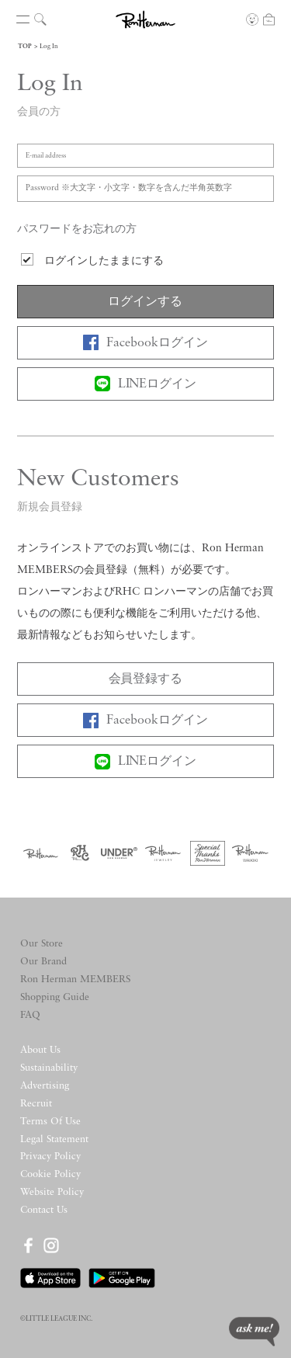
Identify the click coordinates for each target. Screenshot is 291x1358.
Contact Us (44, 1210)
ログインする (145, 302)
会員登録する (146, 679)
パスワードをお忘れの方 (77, 229)
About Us (40, 1050)
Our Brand (43, 962)
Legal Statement (54, 1139)
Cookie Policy (50, 1174)
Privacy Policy (50, 1156)
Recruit (36, 1104)
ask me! (254, 1331)
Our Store (41, 944)
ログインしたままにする (104, 261)
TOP (25, 46)
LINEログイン (146, 383)
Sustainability (49, 1068)
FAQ (30, 1015)
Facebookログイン (145, 342)
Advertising (44, 1086)
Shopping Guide (54, 997)
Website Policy (52, 1192)
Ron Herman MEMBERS (75, 979)
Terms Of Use (50, 1122)
